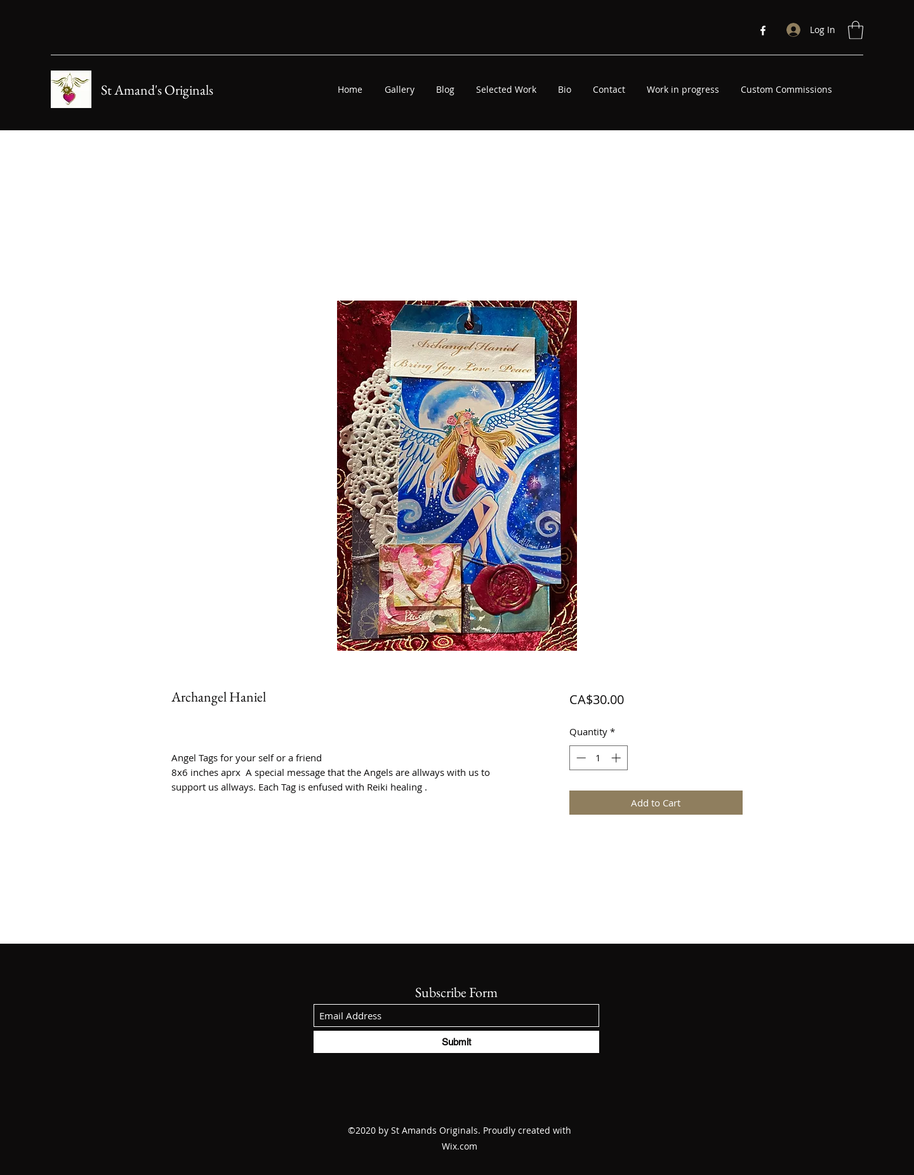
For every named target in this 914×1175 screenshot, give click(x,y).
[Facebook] (763, 30)
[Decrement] (579, 758)
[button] (855, 30)
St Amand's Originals (157, 90)
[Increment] (617, 758)
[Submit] (456, 1042)
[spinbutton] (598, 758)
